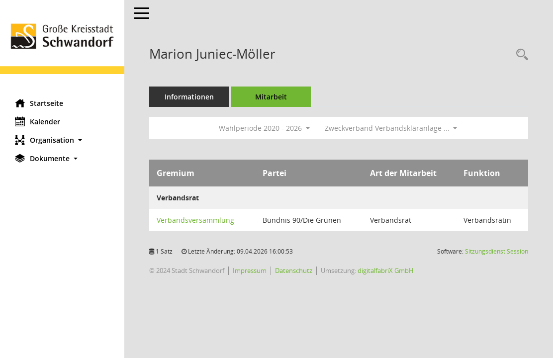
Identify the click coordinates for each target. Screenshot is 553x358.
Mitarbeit (271, 96)
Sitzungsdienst (496, 251)
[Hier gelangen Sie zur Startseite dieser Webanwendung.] (62, 45)
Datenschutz (293, 270)
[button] (62, 140)
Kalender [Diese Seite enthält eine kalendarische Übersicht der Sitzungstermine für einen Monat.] (37, 121)
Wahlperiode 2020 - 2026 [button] (264, 128)
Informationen (189, 96)
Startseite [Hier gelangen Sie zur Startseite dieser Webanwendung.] (39, 103)
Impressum (250, 270)
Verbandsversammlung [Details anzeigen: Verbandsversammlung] (195, 220)
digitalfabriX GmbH (386, 270)
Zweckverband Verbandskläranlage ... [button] (391, 128)
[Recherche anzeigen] (519, 55)
